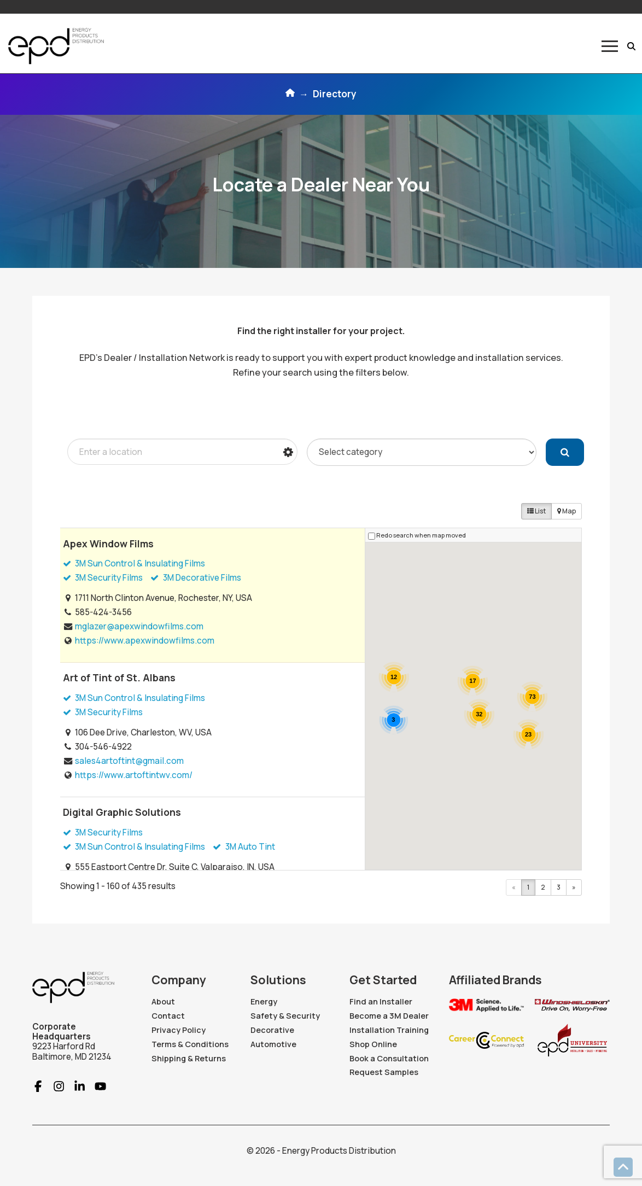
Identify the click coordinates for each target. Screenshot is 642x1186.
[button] (610, 46)
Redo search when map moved (421, 535)
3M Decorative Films (195, 577)
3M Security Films (103, 577)
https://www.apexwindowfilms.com (144, 640)
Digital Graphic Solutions (122, 812)
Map (566, 511)
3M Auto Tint (244, 846)
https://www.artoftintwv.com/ (133, 775)
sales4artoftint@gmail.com (129, 761)
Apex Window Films (108, 543)
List (536, 511)
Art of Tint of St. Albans (119, 677)
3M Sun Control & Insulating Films (134, 563)
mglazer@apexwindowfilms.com (139, 626)
